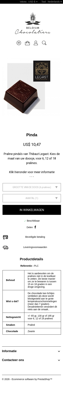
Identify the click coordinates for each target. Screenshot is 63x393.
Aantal (30, 198)
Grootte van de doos (26, 187)
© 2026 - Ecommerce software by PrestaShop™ (27, 379)
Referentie (26, 265)
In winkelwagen (31, 210)
